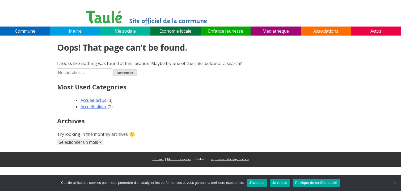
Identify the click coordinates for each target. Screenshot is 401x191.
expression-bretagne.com (230, 159)
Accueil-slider (94, 107)
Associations (325, 31)
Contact (158, 159)
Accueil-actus (93, 100)
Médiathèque (276, 31)
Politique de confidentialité (316, 183)
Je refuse (279, 183)
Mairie (75, 31)
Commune (25, 31)
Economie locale (175, 31)
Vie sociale (125, 31)
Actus (375, 31)
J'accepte (256, 183)
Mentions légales (179, 159)
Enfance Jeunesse (225, 31)
